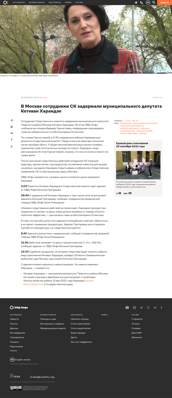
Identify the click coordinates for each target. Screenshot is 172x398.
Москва (43, 97)
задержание (125, 123)
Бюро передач (78, 333)
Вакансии (137, 337)
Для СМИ (136, 333)
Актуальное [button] (19, 2)
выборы (143, 133)
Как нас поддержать (81, 342)
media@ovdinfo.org (42, 377)
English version (20, 360)
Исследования (17, 333)
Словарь (136, 328)
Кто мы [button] (79, 2)
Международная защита (53, 328)
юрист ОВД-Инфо (128, 133)
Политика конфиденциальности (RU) (24, 364)
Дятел (74, 337)
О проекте (137, 319)
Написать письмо (80, 319)
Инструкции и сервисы (52, 323)
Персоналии (16, 346)
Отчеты (135, 323)
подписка (144, 128)
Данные (14, 328)
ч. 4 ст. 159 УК (131, 120)
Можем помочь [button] (37, 2)
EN (148, 2)
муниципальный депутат (145, 123)
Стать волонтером (80, 323)
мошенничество (144, 131)
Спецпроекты (17, 337)
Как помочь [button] (55, 2)
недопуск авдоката (129, 128)
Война (68, 2)
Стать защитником (80, 328)
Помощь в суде (48, 319)
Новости (157, 97)
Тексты (13, 323)
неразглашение (127, 131)
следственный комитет (132, 126)
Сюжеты (14, 342)
